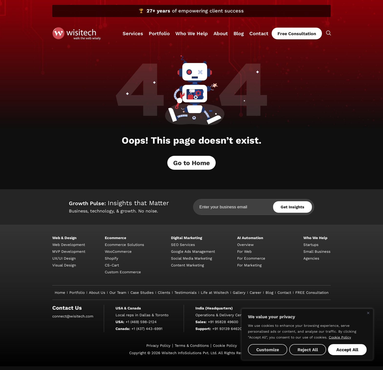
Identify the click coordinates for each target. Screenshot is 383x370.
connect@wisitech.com (72, 320)
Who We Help (191, 33)
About (220, 33)
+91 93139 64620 (227, 332)
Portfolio (159, 33)
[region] (307, 334)
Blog (239, 33)
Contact (258, 33)
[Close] (368, 313)
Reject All (308, 349)
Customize (267, 349)
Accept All (347, 349)
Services (133, 33)
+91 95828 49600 (223, 325)
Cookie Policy (340, 337)
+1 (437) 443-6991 (146, 332)
